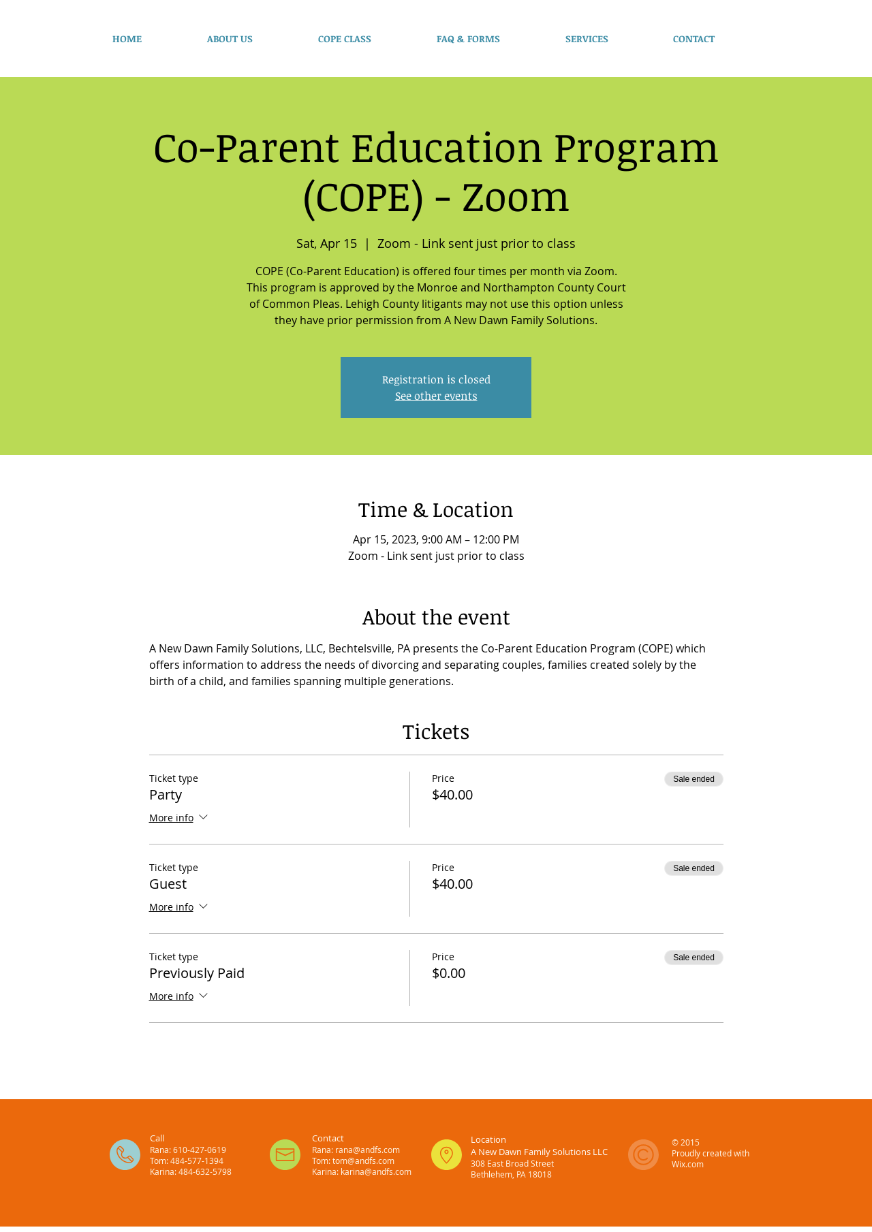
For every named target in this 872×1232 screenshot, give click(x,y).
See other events (436, 395)
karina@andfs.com (376, 1171)
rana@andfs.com (367, 1149)
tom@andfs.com (363, 1160)
